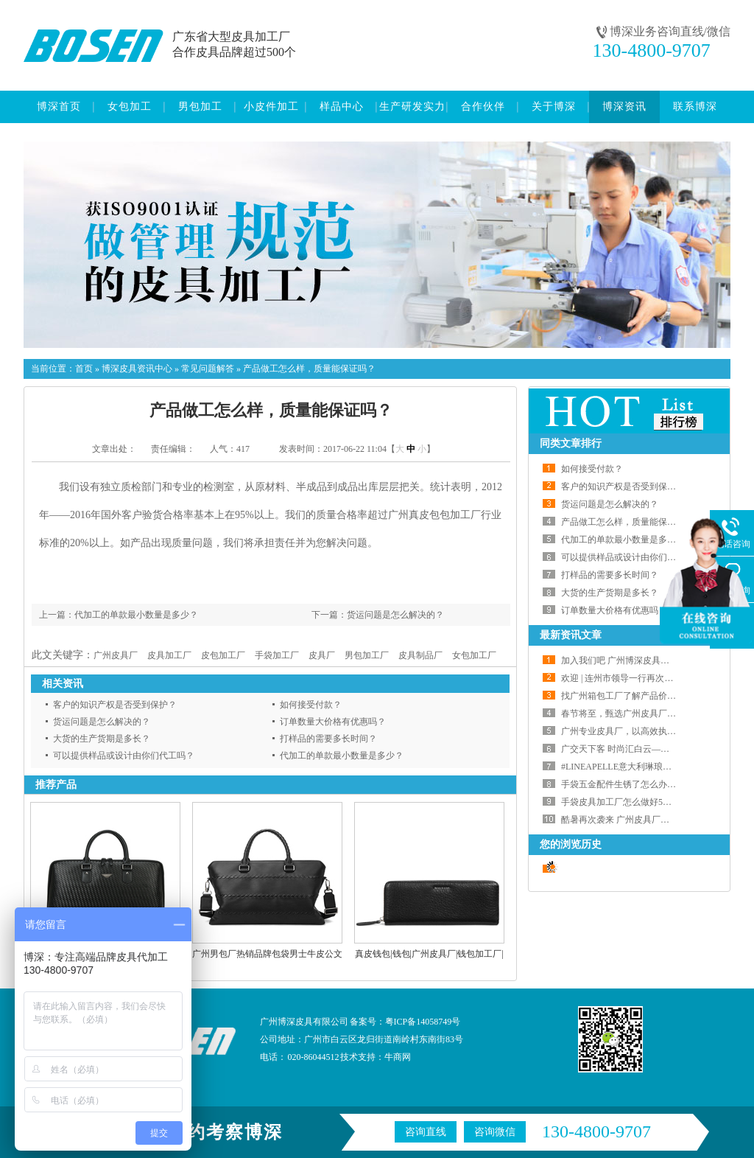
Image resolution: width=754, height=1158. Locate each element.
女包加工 (130, 106)
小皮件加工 (271, 106)
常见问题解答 (207, 368)
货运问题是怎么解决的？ (395, 615)
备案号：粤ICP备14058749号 (405, 1021)
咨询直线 (425, 1131)
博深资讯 (624, 106)
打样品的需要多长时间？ (328, 738)
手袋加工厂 (277, 655)
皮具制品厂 (420, 655)
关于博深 (554, 106)
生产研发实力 (412, 106)
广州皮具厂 (116, 655)
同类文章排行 (571, 443)
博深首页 (59, 106)
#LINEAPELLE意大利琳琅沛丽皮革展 (634, 766)
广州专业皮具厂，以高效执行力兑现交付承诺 (649, 731)
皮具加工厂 (169, 655)
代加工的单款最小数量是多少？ (136, 615)
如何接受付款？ (311, 705)
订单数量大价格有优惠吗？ (333, 721)
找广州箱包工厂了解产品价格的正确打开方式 (649, 696)
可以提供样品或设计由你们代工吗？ (123, 755)
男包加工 (200, 106)
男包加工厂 (367, 655)
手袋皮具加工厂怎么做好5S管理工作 (632, 802)
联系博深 (695, 106)
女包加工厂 (474, 655)
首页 (84, 368)
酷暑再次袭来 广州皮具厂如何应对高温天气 (646, 820)
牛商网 (397, 1057)
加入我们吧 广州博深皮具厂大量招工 (633, 660)
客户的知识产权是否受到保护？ (115, 705)
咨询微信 (494, 1131)
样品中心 (342, 106)
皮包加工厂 (223, 655)
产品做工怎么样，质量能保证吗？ (309, 368)
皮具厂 (322, 655)
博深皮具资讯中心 (137, 368)
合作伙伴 (483, 106)
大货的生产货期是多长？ (101, 738)
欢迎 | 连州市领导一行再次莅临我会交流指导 (648, 678)
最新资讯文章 (571, 635)
